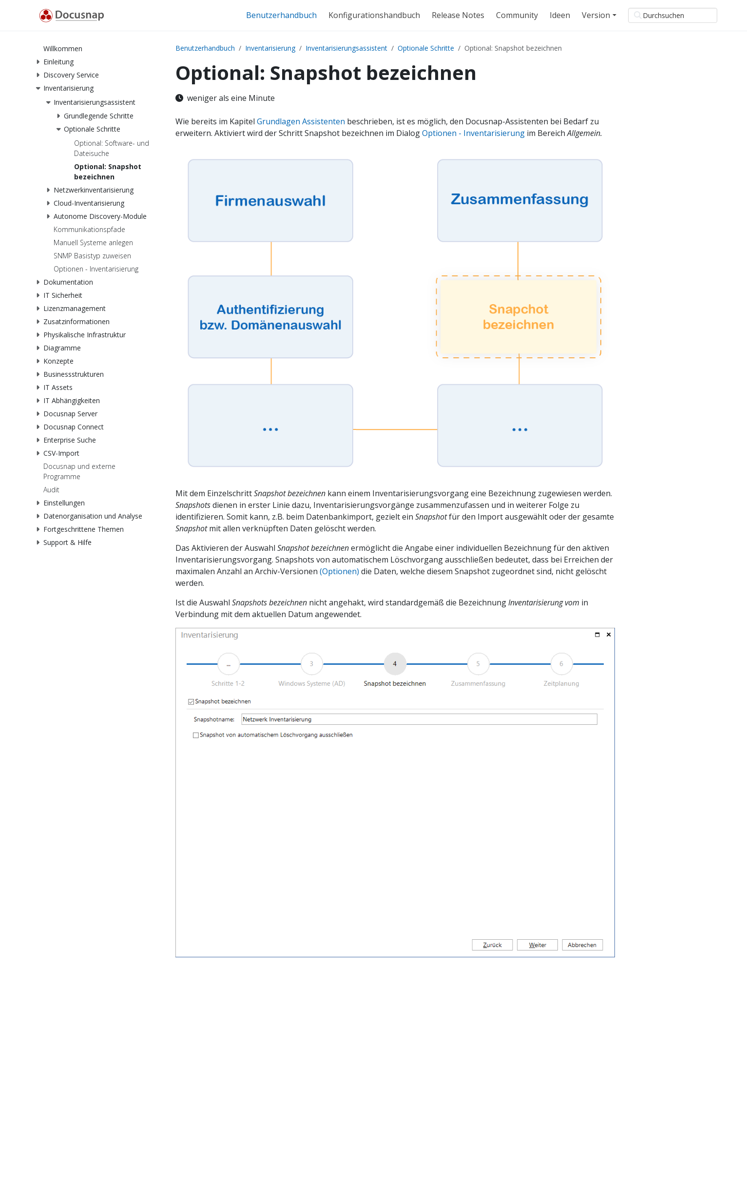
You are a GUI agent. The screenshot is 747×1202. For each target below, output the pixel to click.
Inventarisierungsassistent (346, 48)
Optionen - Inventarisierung (473, 133)
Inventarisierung (270, 48)
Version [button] (596, 15)
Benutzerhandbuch (205, 48)
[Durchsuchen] (672, 15)
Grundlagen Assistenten (301, 121)
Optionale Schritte (426, 48)
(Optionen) (339, 571)
